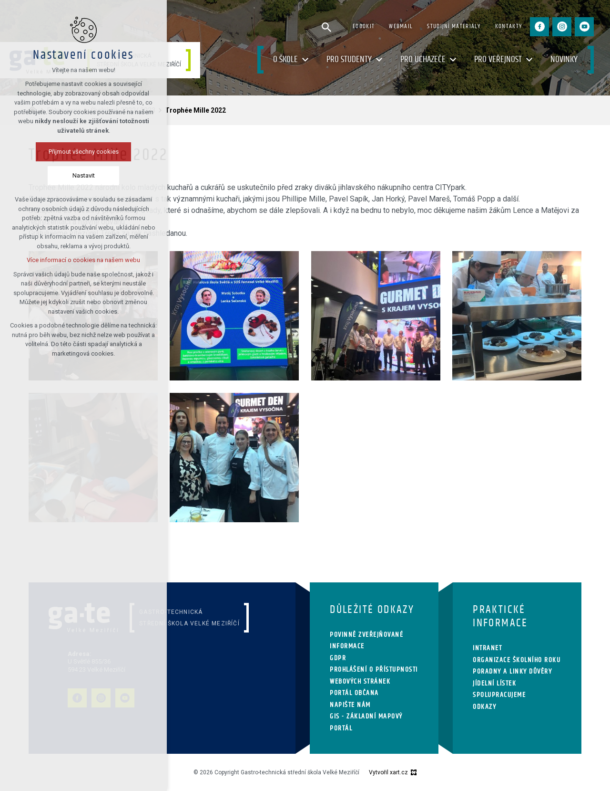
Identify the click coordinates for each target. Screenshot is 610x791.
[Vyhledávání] (326, 26)
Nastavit (83, 175)
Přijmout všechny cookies (84, 151)
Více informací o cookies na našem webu (83, 260)
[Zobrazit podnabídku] (305, 60)
